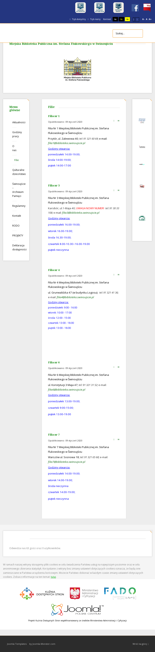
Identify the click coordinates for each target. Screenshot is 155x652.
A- (143, 19)
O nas (14, 148)
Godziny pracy (14, 134)
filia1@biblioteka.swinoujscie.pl (66, 143)
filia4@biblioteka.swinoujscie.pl (75, 297)
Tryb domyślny (78, 19)
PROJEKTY (14, 235)
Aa (115, 19)
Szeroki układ (137, 19)
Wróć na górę (141, 644)
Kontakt (14, 215)
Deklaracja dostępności (14, 247)
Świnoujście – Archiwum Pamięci (14, 190)
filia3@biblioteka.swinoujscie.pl (80, 212)
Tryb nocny (94, 19)
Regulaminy (14, 206)
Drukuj (113, 120)
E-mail (118, 120)
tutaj (53, 577)
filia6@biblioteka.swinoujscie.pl (66, 389)
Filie (15, 160)
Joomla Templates (17, 643)
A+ (150, 19)
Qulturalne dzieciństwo (14, 172)
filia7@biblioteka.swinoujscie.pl (66, 462)
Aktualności (14, 122)
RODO (14, 225)
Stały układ (134, 19)
